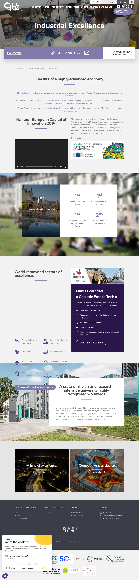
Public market (76, 513)
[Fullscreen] (64, 167)
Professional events (101, 7)
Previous (17, 206)
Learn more (76, 138)
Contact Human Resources (113, 515)
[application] (41, 154)
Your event (57, 7)
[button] (5, 576)
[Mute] (61, 167)
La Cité (84, 7)
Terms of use (70, 541)
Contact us (14, 53)
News (125, 2)
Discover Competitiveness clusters (35, 387)
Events (17, 515)
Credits (80, 541)
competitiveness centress (64, 100)
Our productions (21, 518)
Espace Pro (21, 68)
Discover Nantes (40, 7)
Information (72, 7)
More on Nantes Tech (90, 342)
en (97, 2)
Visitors (110, 2)
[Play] (18, 167)
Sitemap (59, 541)
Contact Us (107, 513)
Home (17, 513)
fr (92, 2)
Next (122, 206)
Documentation (77, 515)
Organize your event (123, 11)
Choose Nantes (33, 68)
